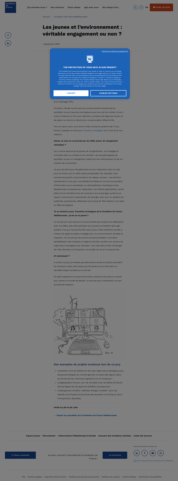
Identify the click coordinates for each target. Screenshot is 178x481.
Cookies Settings (108, 93)
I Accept (71, 93)
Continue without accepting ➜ (115, 51)
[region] (90, 74)
